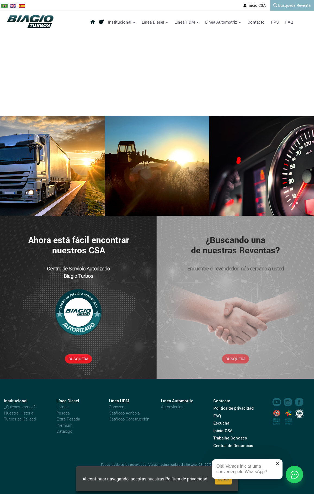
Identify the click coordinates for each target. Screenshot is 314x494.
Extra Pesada (68, 419)
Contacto (256, 22)
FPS (275, 22)
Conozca (116, 406)
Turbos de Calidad (20, 419)
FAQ (289, 22)
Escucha (221, 423)
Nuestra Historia (18, 413)
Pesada (63, 413)
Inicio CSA (254, 5)
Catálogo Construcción (129, 419)
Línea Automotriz (223, 22)
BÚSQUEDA (78, 358)
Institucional (121, 22)
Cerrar (223, 479)
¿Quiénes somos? (20, 406)
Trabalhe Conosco (230, 438)
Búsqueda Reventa (292, 5)
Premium (64, 425)
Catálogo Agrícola (124, 413)
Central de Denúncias (233, 445)
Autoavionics (172, 406)
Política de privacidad (186, 479)
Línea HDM (187, 22)
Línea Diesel (155, 22)
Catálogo (64, 431)
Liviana (62, 406)
